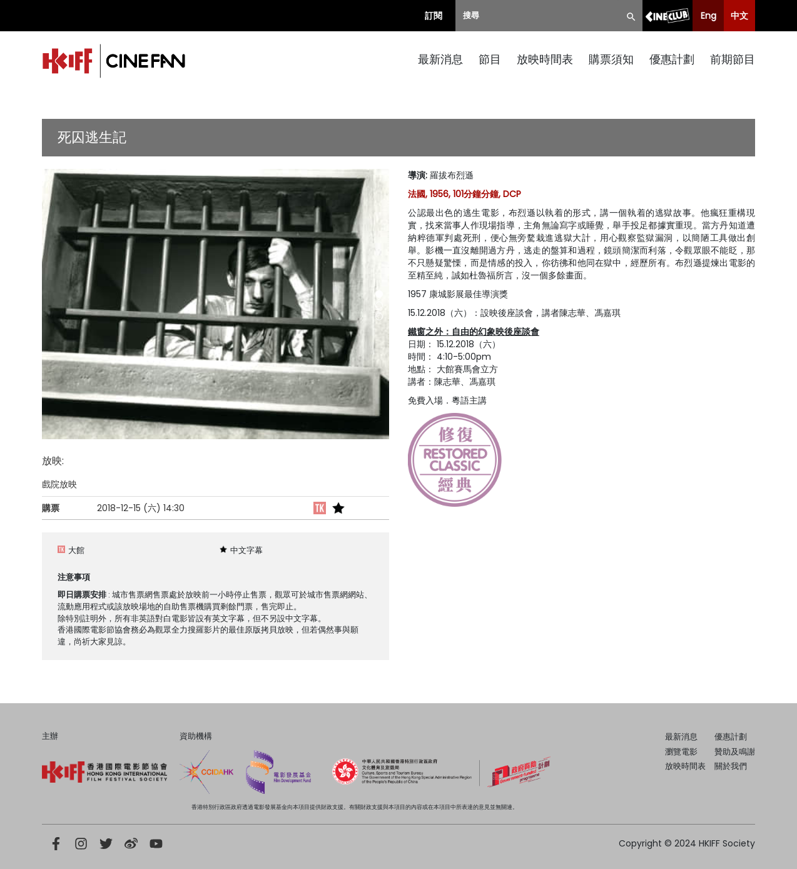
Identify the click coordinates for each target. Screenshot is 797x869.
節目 (490, 59)
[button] (379, 294)
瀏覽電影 (681, 752)
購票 (50, 508)
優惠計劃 (671, 59)
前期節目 (732, 59)
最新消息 (440, 59)
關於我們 (730, 766)
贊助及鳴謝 (734, 752)
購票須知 (611, 59)
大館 (76, 550)
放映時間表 (545, 59)
